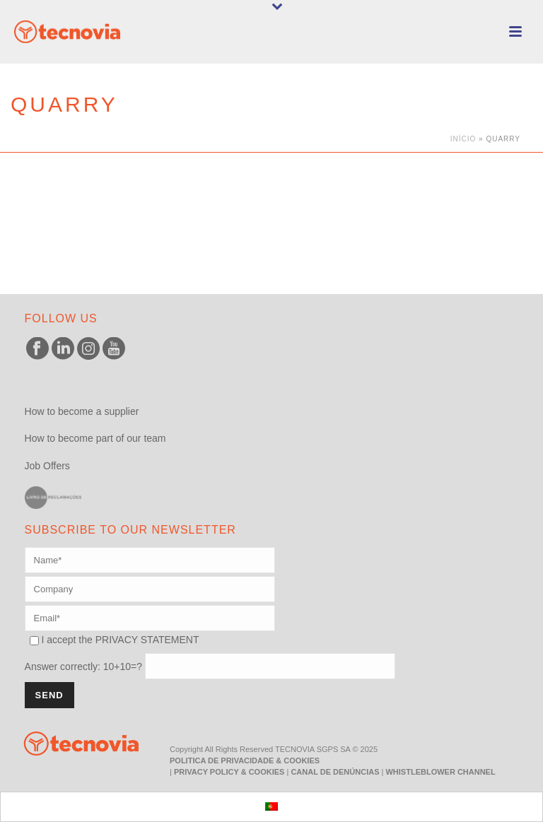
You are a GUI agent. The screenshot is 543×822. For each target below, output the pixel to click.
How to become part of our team (95, 438)
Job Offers (47, 465)
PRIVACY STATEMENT (147, 639)
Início (463, 139)
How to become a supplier (82, 411)
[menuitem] (271, 806)
